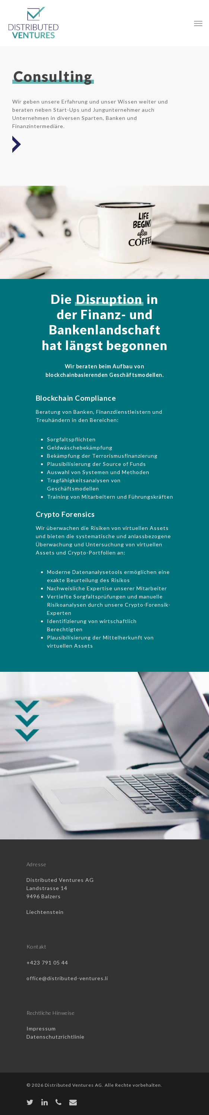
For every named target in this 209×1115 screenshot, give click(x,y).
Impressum (41, 1028)
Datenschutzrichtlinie (55, 1036)
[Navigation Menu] (198, 23)
